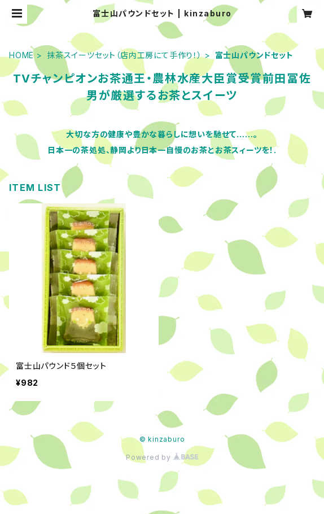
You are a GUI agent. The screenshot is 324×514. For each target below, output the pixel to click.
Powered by (162, 457)
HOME (21, 55)
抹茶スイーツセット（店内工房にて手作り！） (124, 55)
